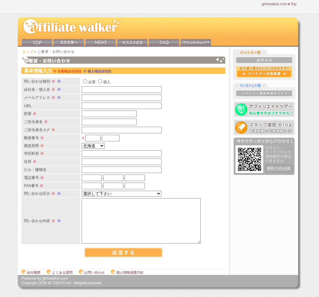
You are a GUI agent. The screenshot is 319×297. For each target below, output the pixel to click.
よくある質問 (60, 279)
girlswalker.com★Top (279, 4)
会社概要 (30, 279)
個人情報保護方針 (127, 279)
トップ (28, 51)
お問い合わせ (92, 279)
